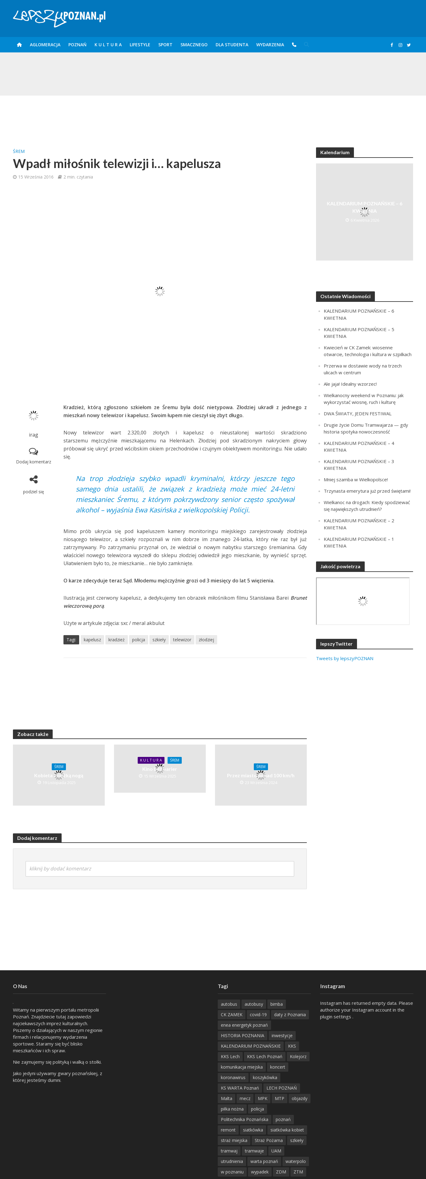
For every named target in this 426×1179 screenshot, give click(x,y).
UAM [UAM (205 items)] (276, 1151)
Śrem (19, 151)
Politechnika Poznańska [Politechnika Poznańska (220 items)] (244, 1119)
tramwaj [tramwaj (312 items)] (229, 1151)
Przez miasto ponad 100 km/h (260, 775)
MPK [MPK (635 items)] (262, 1098)
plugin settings (336, 1016)
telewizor (182, 640)
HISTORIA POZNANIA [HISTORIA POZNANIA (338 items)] (242, 1035)
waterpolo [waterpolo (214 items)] (296, 1161)
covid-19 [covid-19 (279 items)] (258, 1014)
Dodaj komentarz (33, 462)
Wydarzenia (270, 44)
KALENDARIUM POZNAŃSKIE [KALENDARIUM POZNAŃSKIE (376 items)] (251, 1046)
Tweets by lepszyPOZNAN (344, 658)
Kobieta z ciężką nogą (58, 775)
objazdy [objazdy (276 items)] (299, 1098)
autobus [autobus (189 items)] (229, 1004)
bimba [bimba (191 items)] (276, 1004)
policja (138, 640)
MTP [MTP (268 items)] (279, 1098)
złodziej (206, 640)
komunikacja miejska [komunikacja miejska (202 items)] (242, 1067)
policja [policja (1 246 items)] (257, 1109)
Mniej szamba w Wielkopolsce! (356, 479)
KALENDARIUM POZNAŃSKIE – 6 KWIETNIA (364, 206)
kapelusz (92, 640)
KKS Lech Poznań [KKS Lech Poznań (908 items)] (264, 1056)
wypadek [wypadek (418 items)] (260, 1172)
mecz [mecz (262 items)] (245, 1098)
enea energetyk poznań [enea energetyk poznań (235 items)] (244, 1025)
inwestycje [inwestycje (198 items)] (282, 1035)
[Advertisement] (213, 115)
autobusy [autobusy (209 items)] (254, 1004)
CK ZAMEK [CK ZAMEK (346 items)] (231, 1014)
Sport (165, 44)
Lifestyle (140, 44)
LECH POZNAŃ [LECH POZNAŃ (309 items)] (281, 1088)
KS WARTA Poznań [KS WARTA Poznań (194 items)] (240, 1088)
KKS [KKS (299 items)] (292, 1046)
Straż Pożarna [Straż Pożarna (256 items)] (269, 1140)
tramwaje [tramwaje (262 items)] (254, 1151)
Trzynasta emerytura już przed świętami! (367, 491)
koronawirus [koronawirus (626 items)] (233, 1077)
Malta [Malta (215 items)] (226, 1098)
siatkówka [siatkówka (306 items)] (253, 1130)
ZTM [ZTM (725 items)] (298, 1172)
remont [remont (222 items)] (228, 1130)
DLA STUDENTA (232, 44)
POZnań (77, 44)
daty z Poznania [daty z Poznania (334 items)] (290, 1014)
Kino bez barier (159, 769)
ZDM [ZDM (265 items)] (281, 1172)
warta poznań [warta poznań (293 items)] (264, 1161)
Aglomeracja (45, 44)
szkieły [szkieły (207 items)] (296, 1140)
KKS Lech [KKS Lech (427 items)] (230, 1056)
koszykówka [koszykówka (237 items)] (265, 1077)
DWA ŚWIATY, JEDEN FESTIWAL (358, 413)
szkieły (159, 640)
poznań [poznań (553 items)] (283, 1119)
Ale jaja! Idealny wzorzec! (350, 384)
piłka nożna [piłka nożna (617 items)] (232, 1109)
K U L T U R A (108, 44)
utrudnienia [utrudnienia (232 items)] (232, 1161)
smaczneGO (194, 44)
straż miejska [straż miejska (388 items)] (234, 1140)
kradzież (116, 640)
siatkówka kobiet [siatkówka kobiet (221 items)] (287, 1130)
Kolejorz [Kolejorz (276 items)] (298, 1056)
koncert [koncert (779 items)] (277, 1067)
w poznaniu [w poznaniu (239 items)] (232, 1172)
